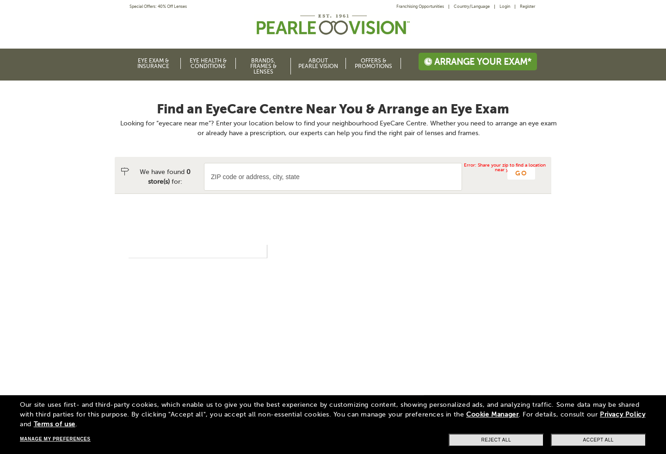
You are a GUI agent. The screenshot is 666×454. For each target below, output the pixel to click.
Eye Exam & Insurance (153, 63)
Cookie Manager (492, 414)
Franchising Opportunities (420, 6)
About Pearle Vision (318, 63)
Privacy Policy (622, 414)
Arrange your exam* (477, 62)
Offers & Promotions (373, 63)
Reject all (496, 439)
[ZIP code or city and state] (333, 177)
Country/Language (472, 6)
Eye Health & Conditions (208, 63)
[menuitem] (422, 7)
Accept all (598, 439)
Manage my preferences (55, 439)
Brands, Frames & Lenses (263, 66)
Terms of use (54, 424)
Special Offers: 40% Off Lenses (158, 7)
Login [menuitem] (505, 6)
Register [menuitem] (527, 6)
